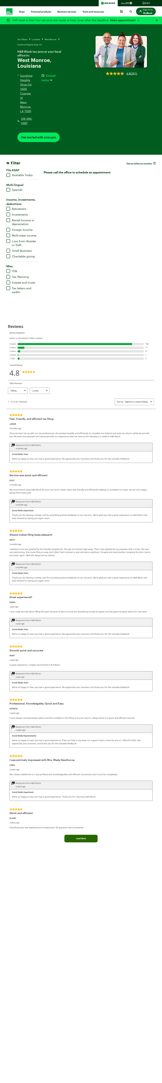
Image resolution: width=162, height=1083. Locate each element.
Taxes (22, 11)
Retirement (16, 209)
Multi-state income (21, 235)
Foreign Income (19, 230)
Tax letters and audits (18, 290)
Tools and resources (93, 11)
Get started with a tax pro (38, 137)
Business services (66, 11)
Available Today (19, 175)
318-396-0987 (26, 121)
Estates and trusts (20, 282)
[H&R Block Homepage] (108, 3)
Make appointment (123, 20)
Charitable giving (20, 256)
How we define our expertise (139, 163)
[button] (146, 11)
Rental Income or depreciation (20, 222)
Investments (17, 214)
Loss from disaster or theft (21, 243)
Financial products (41, 11)
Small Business (19, 251)
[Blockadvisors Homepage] (127, 3)
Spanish (14, 190)
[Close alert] (156, 20)
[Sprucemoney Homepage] (146, 3)
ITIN (11, 271)
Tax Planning (17, 277)
